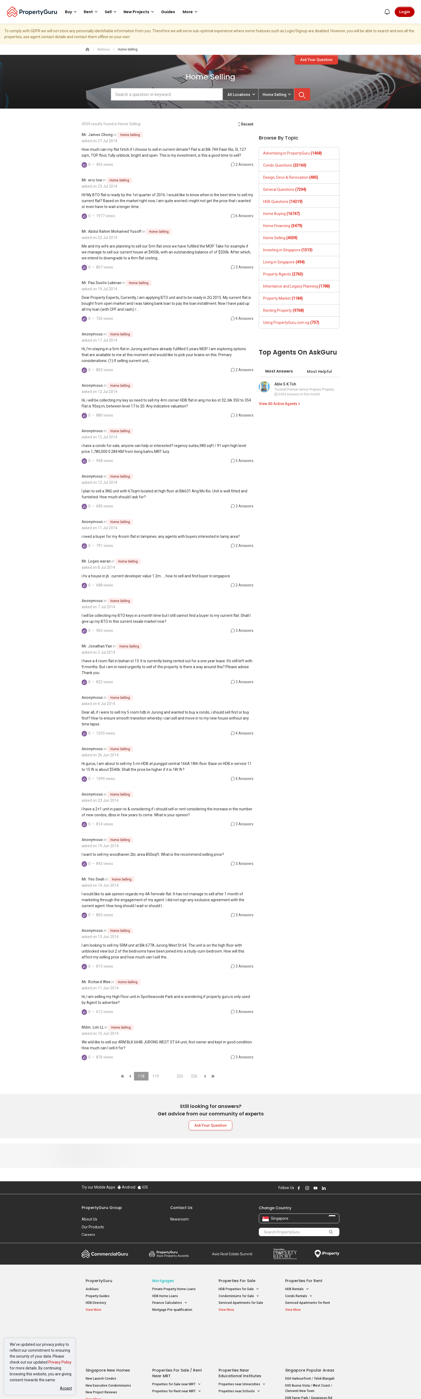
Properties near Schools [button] (239, 1348)
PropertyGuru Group (102, 1207)
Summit (232, 1254)
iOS (142, 1187)
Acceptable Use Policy (100, 1386)
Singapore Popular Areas (309, 1327)
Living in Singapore (284, 262)
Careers (88, 1235)
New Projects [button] (140, 12)
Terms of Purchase (206, 1386)
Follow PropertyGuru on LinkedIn (324, 1188)
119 (155, 1076)
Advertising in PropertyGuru (292, 153)
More (191, 12)
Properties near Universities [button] (242, 1341)
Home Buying (281, 214)
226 (194, 1076)
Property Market (283, 298)
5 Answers (242, 461)
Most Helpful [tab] (319, 371)
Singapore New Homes (108, 1327)
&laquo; (122, 1076)
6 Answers (242, 216)
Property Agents (283, 274)
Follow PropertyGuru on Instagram (307, 1188)
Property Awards (169, 1254)
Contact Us (181, 1207)
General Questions (284, 189)
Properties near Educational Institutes (240, 1330)
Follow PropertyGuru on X (331, 1188)
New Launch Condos (101, 1336)
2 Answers (242, 164)
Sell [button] (111, 12)
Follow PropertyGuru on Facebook (299, 1188)
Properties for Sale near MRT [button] (176, 1341)
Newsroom (179, 1219)
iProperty (327, 1254)
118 (141, 1076)
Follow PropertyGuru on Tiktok (337, 1188)
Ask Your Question (316, 60)
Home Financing (282, 226)
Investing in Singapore (288, 250)
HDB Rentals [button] (297, 1289)
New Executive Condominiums (108, 1342)
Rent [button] (91, 12)
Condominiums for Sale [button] (239, 1296)
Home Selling (130, 135)
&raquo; (205, 1076)
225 (180, 1076)
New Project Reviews (101, 1349)
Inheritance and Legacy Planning (296, 286)
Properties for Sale (237, 1280)
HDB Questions (283, 201)
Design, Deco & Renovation (290, 177)
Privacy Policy (59, 1362)
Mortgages (163, 1280)
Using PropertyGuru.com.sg (291, 322)
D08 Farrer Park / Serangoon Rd (308, 1355)
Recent (245, 124)
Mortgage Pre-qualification (172, 1310)
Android (126, 1187)
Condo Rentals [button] (299, 1296)
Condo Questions (284, 165)
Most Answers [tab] (279, 371)
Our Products (93, 1227)
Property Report (285, 1253)
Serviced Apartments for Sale (241, 1303)
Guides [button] (168, 12)
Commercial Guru (105, 1254)
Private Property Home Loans (174, 1289)
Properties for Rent (303, 1280)
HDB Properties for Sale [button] (239, 1289)
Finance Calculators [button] (169, 1303)
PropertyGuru (99, 1280)
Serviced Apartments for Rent (307, 1303)
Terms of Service (139, 1386)
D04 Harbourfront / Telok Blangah (310, 1336)
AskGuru (92, 1289)
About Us (89, 1219)
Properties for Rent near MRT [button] (176, 1348)
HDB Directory (96, 1303)
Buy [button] (71, 12)
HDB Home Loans (165, 1296)
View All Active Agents (280, 404)
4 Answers (242, 318)
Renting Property (283, 310)
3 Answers (242, 267)
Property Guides (98, 1296)
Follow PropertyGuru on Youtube (315, 1188)
